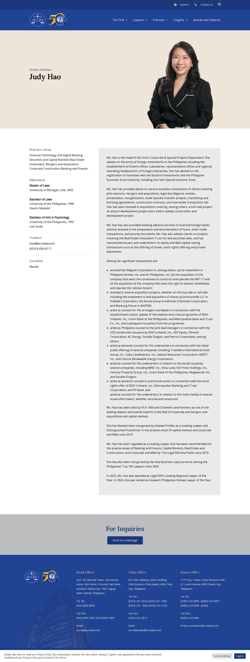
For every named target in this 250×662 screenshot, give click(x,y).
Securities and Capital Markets (49, 160)
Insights (180, 20)
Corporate (36, 168)
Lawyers (140, 20)
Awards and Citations (206, 20)
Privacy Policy (44, 654)
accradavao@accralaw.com (203, 625)
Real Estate (77, 160)
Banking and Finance (75, 168)
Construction (52, 168)
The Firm (120, 20)
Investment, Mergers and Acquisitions (54, 164)
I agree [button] (240, 655)
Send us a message (125, 540)
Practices (160, 20)
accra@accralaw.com (88, 630)
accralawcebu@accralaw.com (144, 630)
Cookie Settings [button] (222, 655)
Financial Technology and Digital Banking (56, 155)
